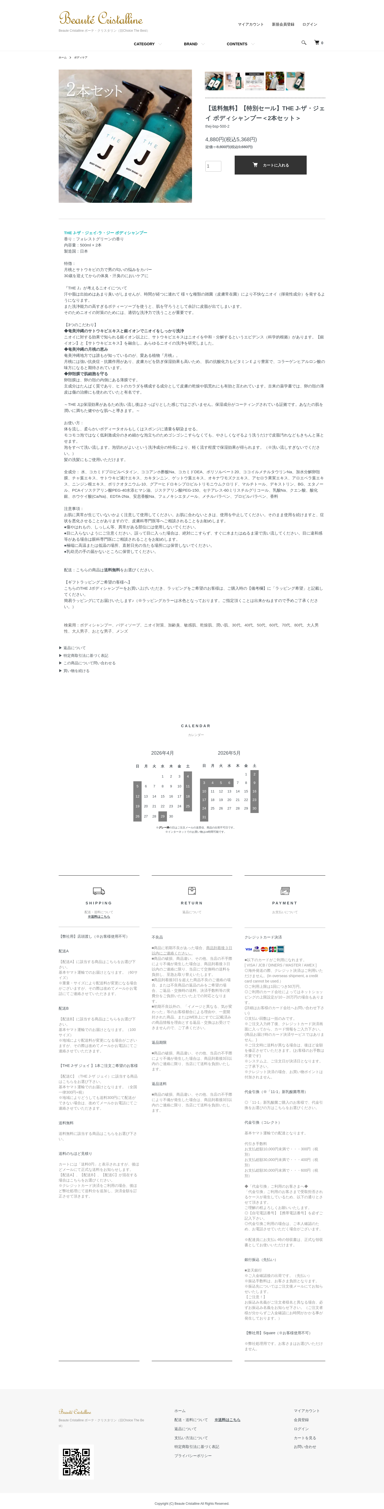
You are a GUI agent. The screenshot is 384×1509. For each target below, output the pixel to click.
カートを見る (310, 1438)
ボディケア (84, 57)
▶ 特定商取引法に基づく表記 (83, 655)
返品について (201, 1429)
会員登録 (306, 1420)
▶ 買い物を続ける (74, 671)
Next (184, 136)
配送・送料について (207, 1420)
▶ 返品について (72, 648)
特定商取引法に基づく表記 (212, 1447)
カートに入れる (271, 168)
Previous (67, 136)
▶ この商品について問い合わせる (87, 663)
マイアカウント (251, 24)
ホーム (63, 57)
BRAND (191, 44)
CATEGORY (144, 44)
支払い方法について (207, 1438)
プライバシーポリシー (209, 1456)
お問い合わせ (310, 1447)
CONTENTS (237, 44)
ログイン (309, 24)
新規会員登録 (283, 24)
